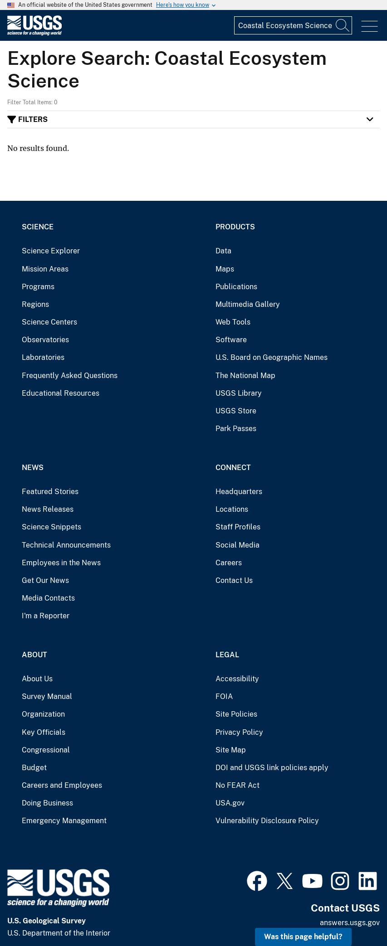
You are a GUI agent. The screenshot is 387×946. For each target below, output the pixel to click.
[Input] (293, 25)
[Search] (343, 25)
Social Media (238, 545)
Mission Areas (45, 269)
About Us (37, 678)
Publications (236, 286)
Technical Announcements (66, 545)
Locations (232, 509)
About (34, 654)
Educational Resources (60, 393)
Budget (34, 767)
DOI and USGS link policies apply (272, 767)
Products (235, 227)
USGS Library (239, 393)
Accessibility (237, 678)
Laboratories (43, 357)
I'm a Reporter (45, 615)
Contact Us (234, 580)
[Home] (34, 33)
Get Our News (45, 580)
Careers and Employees (62, 785)
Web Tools (233, 322)
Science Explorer (51, 251)
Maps (225, 269)
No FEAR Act (238, 785)
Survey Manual (47, 696)
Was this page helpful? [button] (303, 936)
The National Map (245, 375)
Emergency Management (64, 820)
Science (38, 227)
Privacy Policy (239, 732)
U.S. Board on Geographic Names (272, 357)
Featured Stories (50, 491)
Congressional (46, 750)
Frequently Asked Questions (70, 375)
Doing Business (47, 803)
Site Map (231, 750)
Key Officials (43, 732)
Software (231, 339)
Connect (233, 467)
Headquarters (239, 491)
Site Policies (236, 714)
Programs (38, 286)
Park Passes (236, 428)
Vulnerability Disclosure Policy (267, 820)
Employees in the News (61, 562)
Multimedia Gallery (248, 304)
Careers (229, 562)
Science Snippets (51, 527)
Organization (43, 714)
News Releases (47, 509)
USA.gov (230, 803)
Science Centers (49, 322)
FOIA (224, 696)
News (33, 467)
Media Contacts (48, 598)
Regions (35, 304)
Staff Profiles (238, 527)
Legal (227, 654)
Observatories (45, 339)
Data (223, 251)
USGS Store (236, 411)
